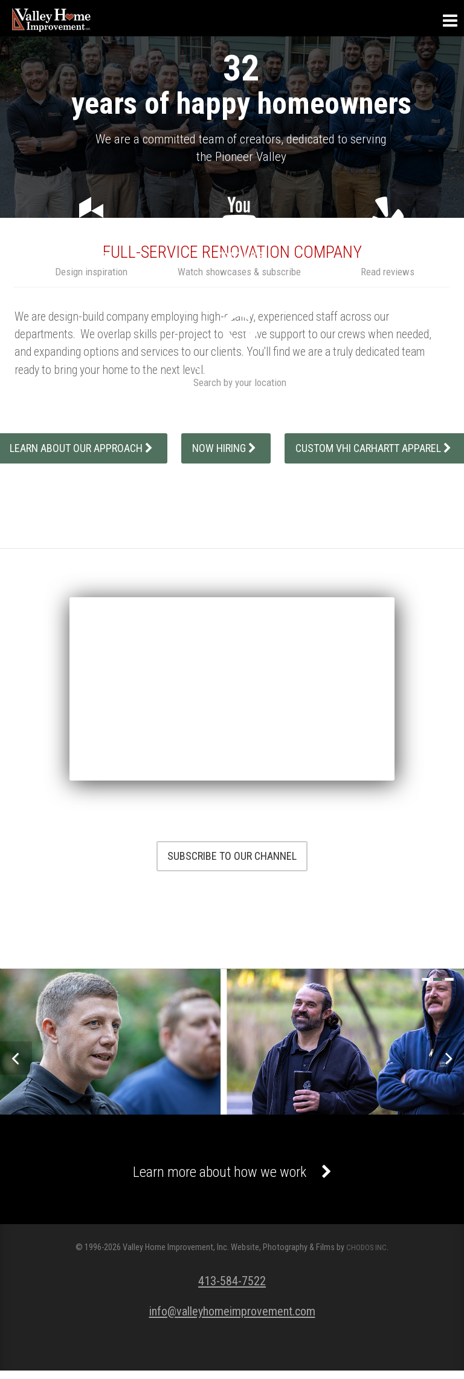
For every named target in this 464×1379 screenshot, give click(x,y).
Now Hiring (226, 448)
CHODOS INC (366, 1255)
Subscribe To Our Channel (232, 856)
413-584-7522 (232, 1289)
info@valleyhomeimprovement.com (232, 1319)
